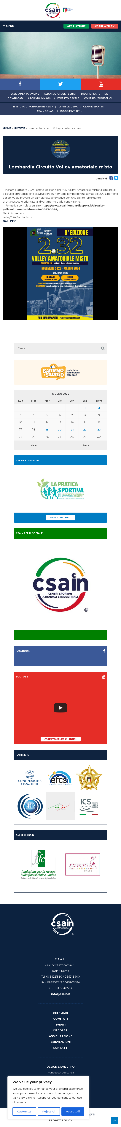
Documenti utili (71, 111)
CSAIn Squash (46, 111)
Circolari (60, 1030)
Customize (24, 1111)
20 (59, 429)
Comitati (60, 1018)
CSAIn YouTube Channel (60, 739)
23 (99, 429)
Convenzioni (61, 1042)
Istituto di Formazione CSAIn (33, 106)
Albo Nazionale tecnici (60, 93)
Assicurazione (60, 1036)
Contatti (60, 1047)
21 (72, 429)
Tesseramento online (24, 93)
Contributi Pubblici (98, 98)
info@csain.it (60, 994)
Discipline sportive (94, 93)
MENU (8, 26)
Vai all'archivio (60, 517)
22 (85, 429)
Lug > (86, 445)
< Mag (34, 445)
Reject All (48, 1111)
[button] (103, 348)
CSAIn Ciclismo (68, 106)
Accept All (73, 1111)
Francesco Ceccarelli (60, 1072)
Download (15, 98)
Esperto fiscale (68, 98)
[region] (48, 1098)
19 (47, 429)
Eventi (60, 1024)
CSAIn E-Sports (93, 106)
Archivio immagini (40, 98)
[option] (60, 273)
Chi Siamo (60, 1013)
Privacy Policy (60, 1120)
